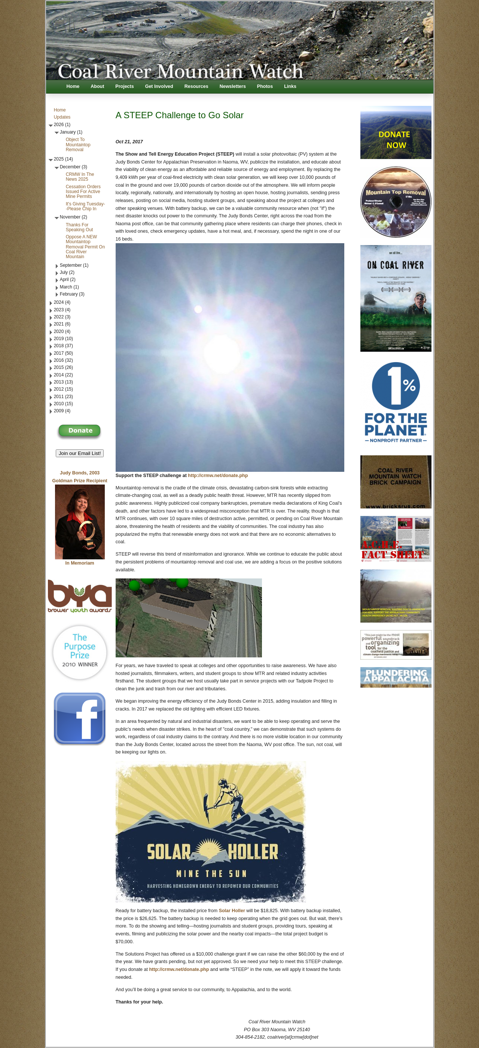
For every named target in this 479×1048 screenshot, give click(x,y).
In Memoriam (79, 563)
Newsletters (233, 86)
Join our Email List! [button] (80, 453)
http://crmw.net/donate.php (218, 475)
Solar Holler (233, 910)
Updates (62, 117)
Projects (124, 86)
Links (290, 86)
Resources (196, 86)
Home (73, 86)
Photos (265, 86)
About (97, 86)
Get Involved (159, 86)
